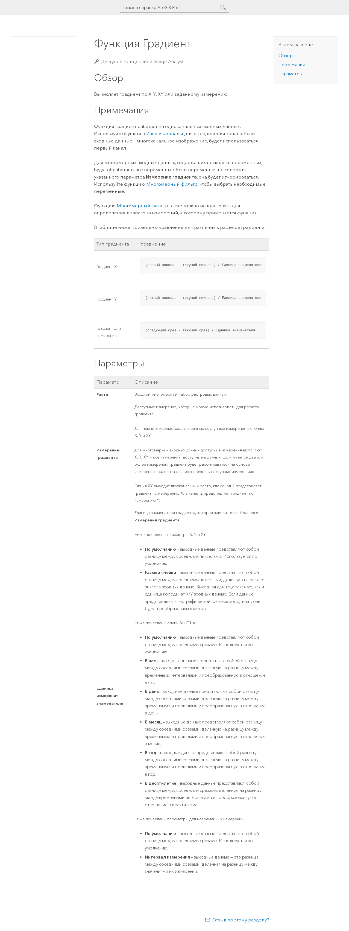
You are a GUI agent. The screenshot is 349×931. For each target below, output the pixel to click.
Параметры (290, 73)
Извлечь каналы (164, 133)
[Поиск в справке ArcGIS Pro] (169, 7)
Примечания (291, 64)
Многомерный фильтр (172, 184)
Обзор (285, 55)
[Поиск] (223, 7)
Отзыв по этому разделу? (240, 920)
